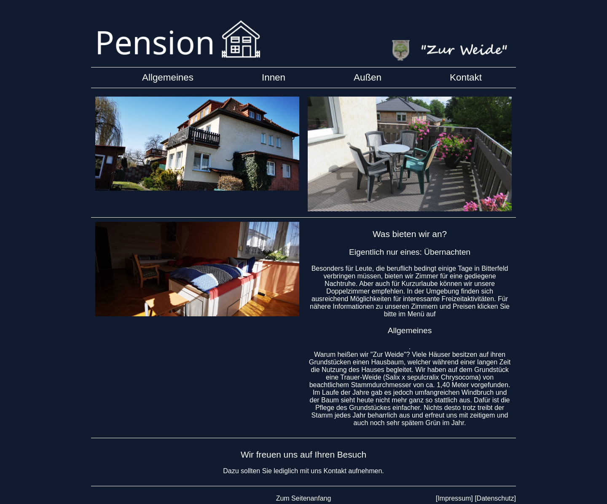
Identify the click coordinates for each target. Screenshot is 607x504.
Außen (367, 77)
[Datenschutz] (495, 498)
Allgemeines (410, 330)
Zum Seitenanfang (303, 498)
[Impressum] (454, 498)
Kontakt (466, 77)
